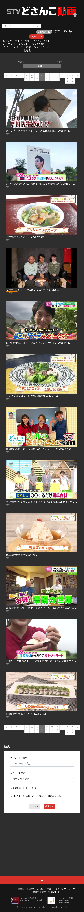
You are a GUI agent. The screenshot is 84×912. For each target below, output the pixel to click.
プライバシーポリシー (64, 888)
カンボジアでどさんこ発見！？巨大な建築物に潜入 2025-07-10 (40, 183)
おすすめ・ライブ (12, 41)
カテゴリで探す (17, 773)
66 (27, 77)
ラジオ (6, 47)
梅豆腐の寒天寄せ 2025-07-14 (22, 554)
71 (52, 77)
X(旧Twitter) (53, 892)
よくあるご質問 (51, 31)
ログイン (36, 36)
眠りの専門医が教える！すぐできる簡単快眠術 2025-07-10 (38, 130)
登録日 (29, 62)
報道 (27, 41)
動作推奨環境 (39, 892)
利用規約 (19, 888)
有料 (41, 796)
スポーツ (18, 47)
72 (57, 77)
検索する (49, 806)
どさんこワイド (41, 41)
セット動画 (31, 788)
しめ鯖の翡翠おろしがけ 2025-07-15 (26, 713)
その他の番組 (38, 44)
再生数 (67, 62)
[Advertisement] (42, 837)
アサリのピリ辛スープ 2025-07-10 (25, 236)
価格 (49, 66)
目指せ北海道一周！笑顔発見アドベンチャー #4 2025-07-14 (38, 448)
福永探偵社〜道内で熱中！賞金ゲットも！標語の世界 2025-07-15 (42, 607)
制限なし (17, 796)
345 (67, 78)
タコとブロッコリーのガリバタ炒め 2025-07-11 (32, 395)
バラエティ (9, 44)
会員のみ (30, 796)
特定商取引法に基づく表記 (38, 888)
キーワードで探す (18, 758)
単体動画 (17, 788)
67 (32, 77)
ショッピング (41, 47)
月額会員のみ (54, 796)
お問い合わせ (68, 31)
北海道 (27, 50)
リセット (34, 806)
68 (37, 77)
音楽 (28, 47)
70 (47, 77)
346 (72, 78)
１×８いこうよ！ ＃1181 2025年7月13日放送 (32, 289)
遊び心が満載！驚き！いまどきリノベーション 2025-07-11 (38, 342)
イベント (23, 44)
